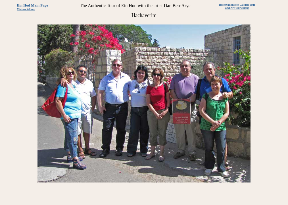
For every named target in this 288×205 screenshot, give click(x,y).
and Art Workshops (237, 7)
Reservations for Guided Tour (237, 4)
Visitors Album (26, 9)
